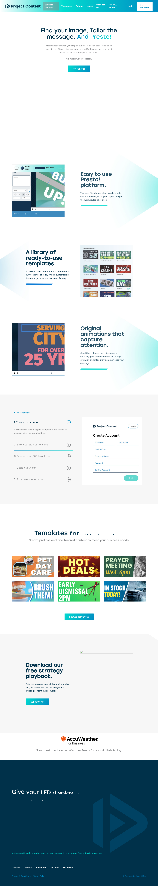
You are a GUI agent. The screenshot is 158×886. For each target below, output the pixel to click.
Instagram (67, 868)
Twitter (16, 868)
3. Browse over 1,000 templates (42, 460)
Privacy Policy (39, 876)
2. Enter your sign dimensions (42, 448)
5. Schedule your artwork (42, 483)
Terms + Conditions (21, 876)
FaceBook (41, 868)
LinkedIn (28, 868)
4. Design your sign (42, 471)
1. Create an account (42, 426)
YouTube (54, 868)
